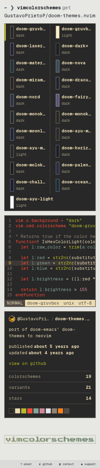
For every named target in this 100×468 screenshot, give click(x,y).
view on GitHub (27, 363)
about (25, 464)
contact (66, 464)
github (45, 464)
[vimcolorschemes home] (50, 439)
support (88, 464)
